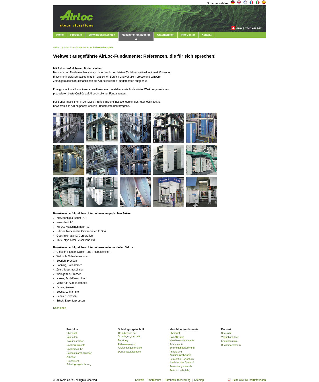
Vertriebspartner (229, 337)
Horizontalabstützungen (79, 353)
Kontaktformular (229, 341)
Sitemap (199, 380)
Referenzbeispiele (179, 370)
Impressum (154, 380)
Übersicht (71, 333)
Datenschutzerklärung (178, 380)
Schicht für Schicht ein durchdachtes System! (182, 361)
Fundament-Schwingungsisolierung (78, 363)
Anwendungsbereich (181, 366)
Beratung (123, 340)
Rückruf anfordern (231, 345)
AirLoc (56, 48)
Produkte (76, 34)
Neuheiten (72, 337)
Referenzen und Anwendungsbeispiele (130, 346)
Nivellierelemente (75, 345)
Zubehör (71, 357)
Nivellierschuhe (74, 349)
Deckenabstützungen (129, 351)
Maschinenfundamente (136, 34)
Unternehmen (165, 34)
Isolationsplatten (75, 341)
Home (60, 34)
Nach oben (59, 308)
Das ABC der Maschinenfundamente (182, 339)
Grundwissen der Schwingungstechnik (129, 335)
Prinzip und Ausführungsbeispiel (181, 353)
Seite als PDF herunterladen (249, 380)
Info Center (188, 34)
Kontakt (207, 34)
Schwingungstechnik (101, 34)
